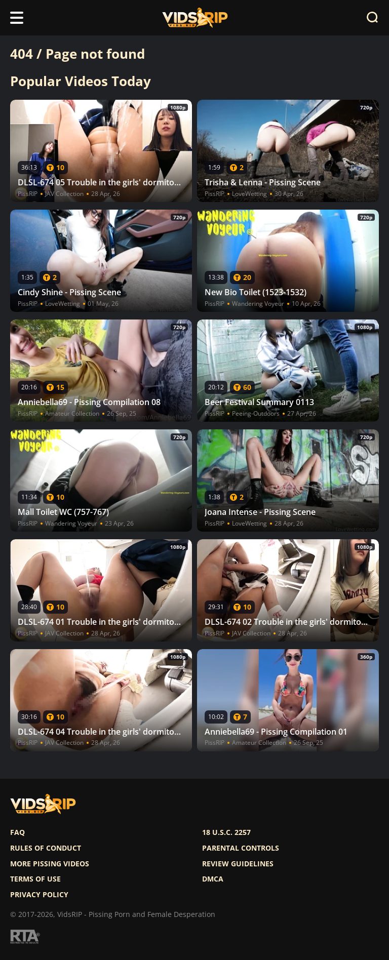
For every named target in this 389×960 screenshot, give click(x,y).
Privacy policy (39, 894)
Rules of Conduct (45, 848)
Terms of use (35, 879)
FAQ (17, 832)
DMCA (212, 879)
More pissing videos (49, 863)
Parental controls (240, 848)
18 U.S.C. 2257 (226, 832)
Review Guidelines (238, 863)
